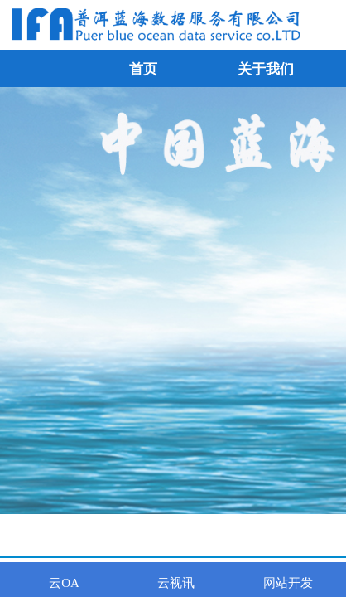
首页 (143, 69)
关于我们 (266, 69)
